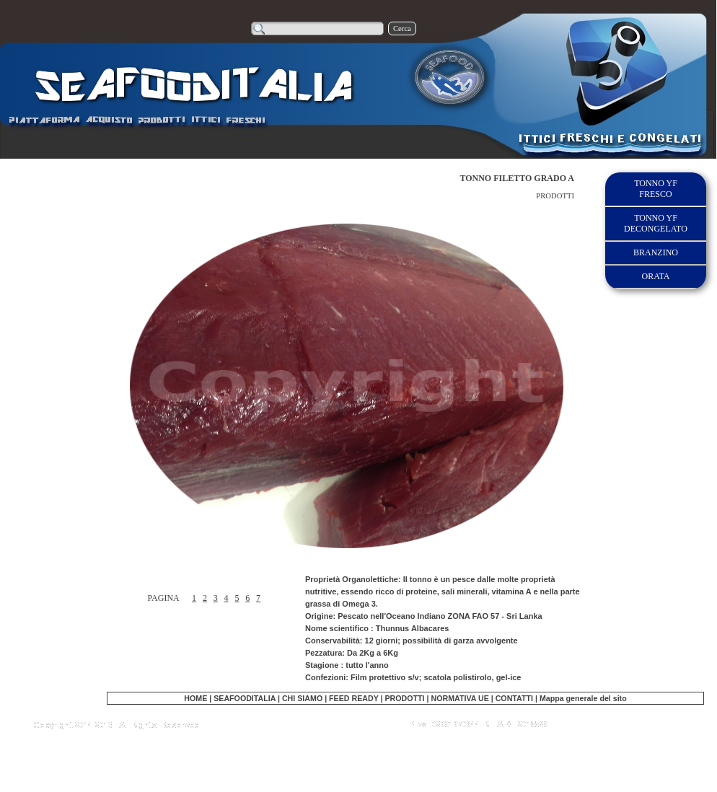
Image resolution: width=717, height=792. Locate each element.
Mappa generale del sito (583, 698)
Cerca (402, 28)
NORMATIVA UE (459, 698)
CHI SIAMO (302, 698)
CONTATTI (514, 698)
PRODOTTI (404, 698)
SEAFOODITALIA (245, 698)
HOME (195, 698)
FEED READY (354, 698)
